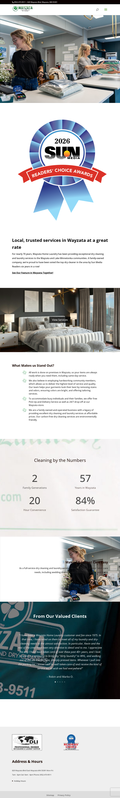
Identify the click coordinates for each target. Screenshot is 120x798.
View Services (60, 319)
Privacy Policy (64, 795)
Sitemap (50, 795)
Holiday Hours (20, 781)
